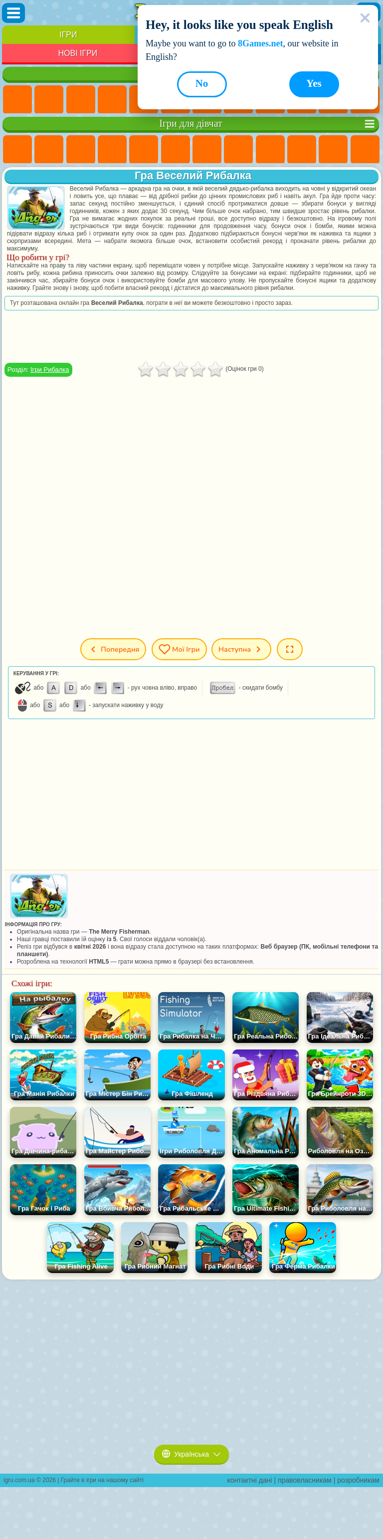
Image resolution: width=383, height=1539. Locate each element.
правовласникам (305, 1480)
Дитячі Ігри (112, 99)
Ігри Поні (17, 149)
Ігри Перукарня (365, 149)
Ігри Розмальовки (238, 149)
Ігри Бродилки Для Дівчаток (206, 149)
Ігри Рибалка (49, 369)
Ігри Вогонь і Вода (80, 149)
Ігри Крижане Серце (301, 149)
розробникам (358, 1480)
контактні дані (249, 1480)
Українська (191, 1454)
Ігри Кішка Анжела (270, 149)
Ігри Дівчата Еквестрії (48, 149)
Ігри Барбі (112, 149)
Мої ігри (179, 649)
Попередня (113, 649)
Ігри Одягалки (333, 149)
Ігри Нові (17, 99)
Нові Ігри (77, 53)
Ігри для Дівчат (48, 99)
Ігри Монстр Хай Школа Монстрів (175, 149)
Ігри (68, 34)
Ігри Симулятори (80, 99)
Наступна (241, 649)
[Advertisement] (191, 336)
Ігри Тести (143, 149)
